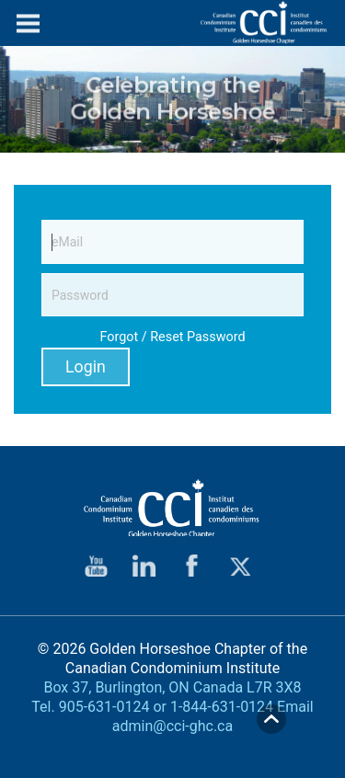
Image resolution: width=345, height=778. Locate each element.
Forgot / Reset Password (172, 337)
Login (85, 367)
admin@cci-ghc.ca (172, 726)
